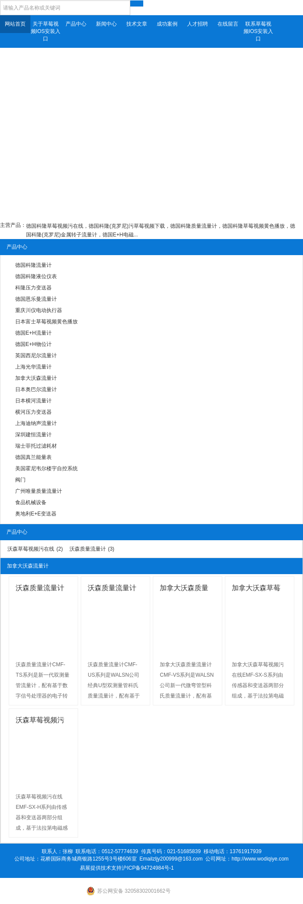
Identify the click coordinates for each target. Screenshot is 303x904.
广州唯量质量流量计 (38, 491)
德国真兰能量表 (33, 457)
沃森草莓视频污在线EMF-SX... (40, 721)
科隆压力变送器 (33, 288)
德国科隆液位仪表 (36, 276)
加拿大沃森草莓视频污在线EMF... (259, 589)
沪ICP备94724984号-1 (148, 868)
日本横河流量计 (33, 401)
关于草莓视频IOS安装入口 (46, 31)
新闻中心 (106, 24)
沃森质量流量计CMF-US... (112, 589)
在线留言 (227, 24)
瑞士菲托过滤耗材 (36, 446)
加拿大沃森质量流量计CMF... (184, 589)
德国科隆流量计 (33, 265)
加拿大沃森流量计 (36, 378)
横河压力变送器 (33, 412)
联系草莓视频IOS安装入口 (258, 31)
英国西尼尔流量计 (36, 355)
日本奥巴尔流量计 (36, 389)
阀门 (20, 480)
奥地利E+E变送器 (35, 514)
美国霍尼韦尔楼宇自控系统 (46, 468)
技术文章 (136, 24)
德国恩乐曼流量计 (36, 299)
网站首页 (15, 24)
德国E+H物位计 (33, 344)
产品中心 (76, 24)
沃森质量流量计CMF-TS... (40, 589)
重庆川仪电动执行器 (38, 310)
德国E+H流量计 (33, 333)
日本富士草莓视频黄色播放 (46, 322)
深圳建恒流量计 (33, 435)
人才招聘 (197, 24)
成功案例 (167, 24)
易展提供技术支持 (101, 868)
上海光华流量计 (33, 367)
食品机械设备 (30, 502)
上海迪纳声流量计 (36, 423)
